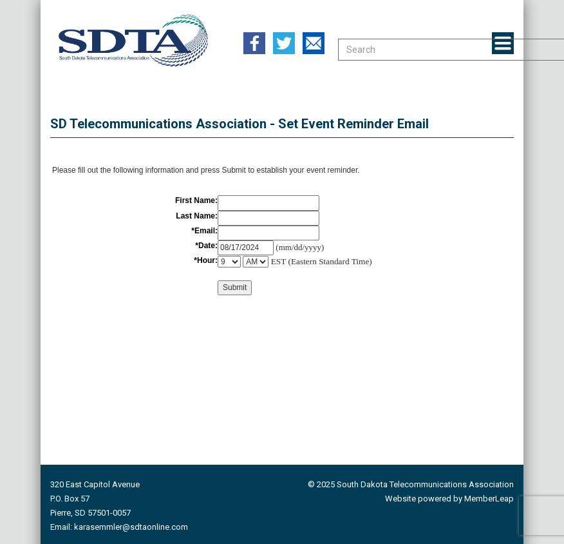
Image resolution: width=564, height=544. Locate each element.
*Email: (204, 230)
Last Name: (197, 215)
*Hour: (206, 260)
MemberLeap (489, 498)
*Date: (206, 245)
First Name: (196, 200)
